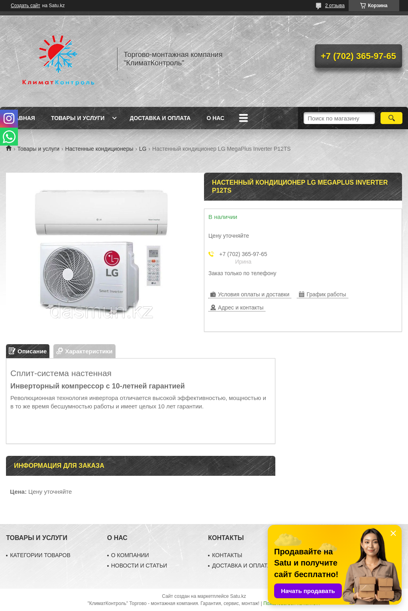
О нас (215, 118)
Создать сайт (25, 5)
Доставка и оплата (159, 118)
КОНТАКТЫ (227, 555)
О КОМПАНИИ (130, 555)
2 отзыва (335, 5)
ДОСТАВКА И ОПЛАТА (241, 565)
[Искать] (391, 118)
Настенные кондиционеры (99, 149)
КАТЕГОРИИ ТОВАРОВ (40, 555)
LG (143, 149)
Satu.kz (238, 596)
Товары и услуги (78, 118)
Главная (21, 118)
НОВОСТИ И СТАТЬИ (139, 565)
